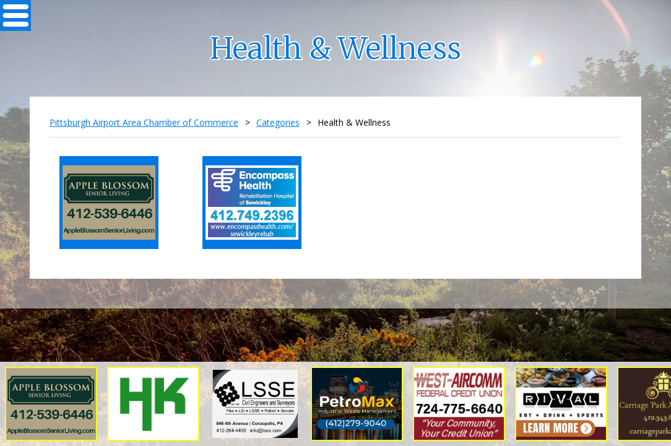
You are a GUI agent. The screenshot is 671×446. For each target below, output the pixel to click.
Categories (278, 122)
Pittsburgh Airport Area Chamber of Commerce (144, 122)
